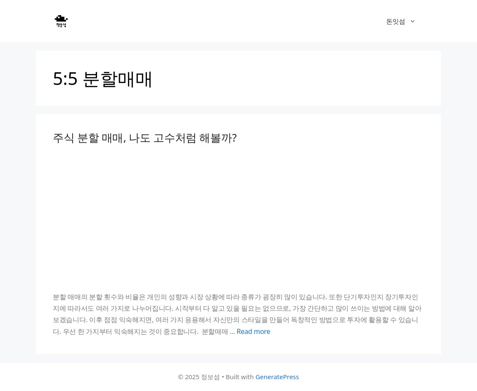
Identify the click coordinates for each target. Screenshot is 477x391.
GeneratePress (277, 376)
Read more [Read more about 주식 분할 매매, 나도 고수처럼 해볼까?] (253, 331)
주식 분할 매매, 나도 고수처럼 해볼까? (144, 137)
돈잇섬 (405, 21)
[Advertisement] (238, 218)
